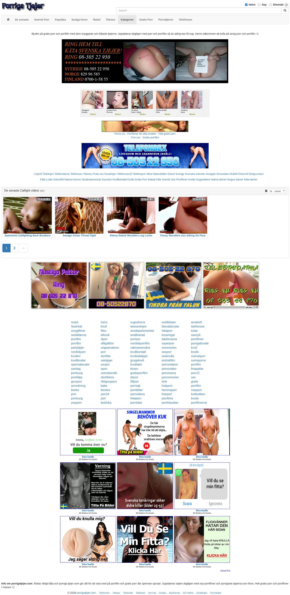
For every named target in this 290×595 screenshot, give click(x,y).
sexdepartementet (142, 330)
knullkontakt (138, 351)
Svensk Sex (169, 179)
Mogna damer (235, 179)
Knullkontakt (119, 179)
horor (104, 322)
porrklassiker (170, 402)
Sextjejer (211, 173)
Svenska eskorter (195, 173)
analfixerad (137, 335)
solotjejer (106, 360)
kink (164, 381)
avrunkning (78, 385)
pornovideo (169, 368)
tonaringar (168, 335)
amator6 (196, 322)
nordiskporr (78, 351)
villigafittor (107, 343)
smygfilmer (78, 330)
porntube (136, 402)
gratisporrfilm (138, 373)
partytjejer (77, 347)
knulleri (75, 356)
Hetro (252, 4)
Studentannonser (92, 179)
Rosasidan (223, 173)
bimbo (75, 390)
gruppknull (137, 360)
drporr (134, 377)
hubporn (167, 385)
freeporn (135, 398)
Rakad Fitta (154, 179)
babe (104, 385)
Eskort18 (243, 173)
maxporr (196, 390)
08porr (134, 381)
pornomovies (170, 377)
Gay (264, 4)
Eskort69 (58, 179)
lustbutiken (198, 394)
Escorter (107, 179)
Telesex (87, 173)
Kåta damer (250, 179)
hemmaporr (169, 390)
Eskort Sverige (176, 173)
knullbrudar (78, 360)
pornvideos (137, 394)
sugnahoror (137, 322)
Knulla (191, 179)
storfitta (105, 356)
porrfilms (167, 398)
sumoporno (198, 360)
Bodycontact (256, 173)
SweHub (76, 326)
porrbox (135, 339)
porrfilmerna (199, 402)
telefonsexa (169, 339)
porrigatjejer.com (86, 592)
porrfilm (76, 339)
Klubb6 (234, 173)
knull (104, 326)
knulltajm (136, 364)
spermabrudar (80, 364)
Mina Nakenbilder (157, 173)
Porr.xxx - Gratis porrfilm (145, 137)
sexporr (166, 351)
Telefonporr (139, 173)
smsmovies (169, 347)
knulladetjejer (139, 356)
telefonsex (198, 326)
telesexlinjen (138, 326)
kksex (134, 368)
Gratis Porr (141, 179)
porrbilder (136, 390)
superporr (168, 343)
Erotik (130, 179)
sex (193, 377)
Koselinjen (110, 173)
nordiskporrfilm (140, 343)
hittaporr (167, 330)
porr (103, 351)
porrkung (77, 373)
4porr (104, 339)
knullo (195, 351)
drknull (105, 335)
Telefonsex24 (124, 173)
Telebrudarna (62, 173)
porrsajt (135, 385)
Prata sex (98, 173)
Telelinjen (48, 173)
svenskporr (198, 356)
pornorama (169, 373)
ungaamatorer (110, 347)
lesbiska (106, 402)
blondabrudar (170, 326)
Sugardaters (203, 179)
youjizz (105, 364)
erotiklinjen (169, 322)
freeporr (167, 394)
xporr (104, 368)
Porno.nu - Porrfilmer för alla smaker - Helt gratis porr (145, 133)
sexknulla (168, 356)
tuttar (194, 330)
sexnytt (195, 335)
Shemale (278, 4)
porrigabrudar (200, 343)
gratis (194, 381)
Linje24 (38, 173)
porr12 (195, 373)
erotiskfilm (168, 360)
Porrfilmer (182, 179)
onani (74, 322)
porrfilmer (197, 339)
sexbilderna (78, 335)
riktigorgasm (109, 381)
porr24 (105, 394)
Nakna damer (219, 179)
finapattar (197, 368)
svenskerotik (109, 373)
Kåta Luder (46, 179)
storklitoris (107, 377)
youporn (76, 402)
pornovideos (170, 364)
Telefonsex (76, 173)
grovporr (76, 381)
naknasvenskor (140, 347)
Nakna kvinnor (72, 179)
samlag (76, 368)
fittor (103, 330)
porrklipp (76, 377)
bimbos (105, 390)
